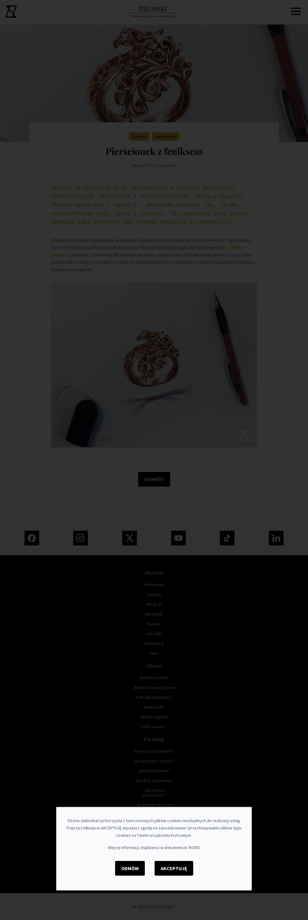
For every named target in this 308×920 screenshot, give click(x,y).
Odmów (130, 868)
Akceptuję (174, 868)
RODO (194, 847)
